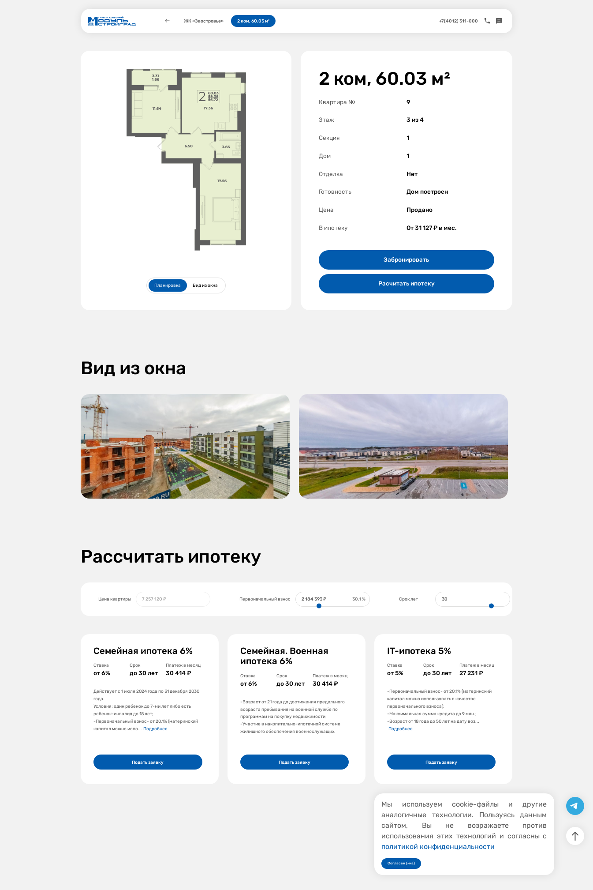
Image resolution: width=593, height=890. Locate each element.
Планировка (167, 285)
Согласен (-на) (401, 863)
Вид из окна (205, 285)
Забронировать (406, 259)
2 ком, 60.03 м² (253, 21)
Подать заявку (148, 762)
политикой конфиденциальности (438, 846)
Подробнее (155, 729)
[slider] (319, 605)
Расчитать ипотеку (406, 283)
